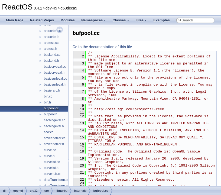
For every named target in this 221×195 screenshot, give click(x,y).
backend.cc (52, 55)
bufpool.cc (51, 108)
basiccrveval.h (54, 72)
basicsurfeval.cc (55, 78)
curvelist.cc (52, 162)
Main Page (14, 20)
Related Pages (42, 20)
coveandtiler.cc (54, 138)
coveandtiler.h (54, 144)
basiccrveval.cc (55, 67)
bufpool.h (50, 114)
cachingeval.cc (54, 120)
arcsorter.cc (52, 31)
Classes (120, 20)
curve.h (49, 156)
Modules (67, 20)
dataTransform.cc (56, 180)
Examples (161, 20)
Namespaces (93, 20)
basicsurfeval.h (55, 84)
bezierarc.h (52, 90)
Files (141, 20)
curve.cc (50, 150)
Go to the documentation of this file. (103, 47)
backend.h (51, 61)
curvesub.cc (52, 174)
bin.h (47, 102)
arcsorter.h (51, 37)
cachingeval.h (54, 126)
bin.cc (48, 96)
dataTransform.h (56, 186)
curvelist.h (51, 168)
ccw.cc (48, 132)
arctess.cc (51, 43)
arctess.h (50, 49)
